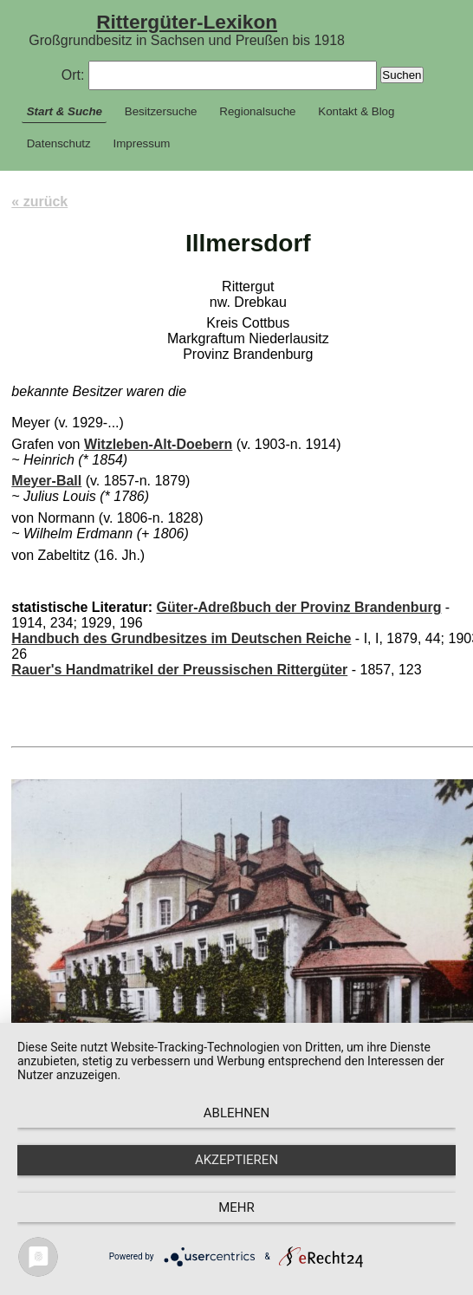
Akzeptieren (236, 1160)
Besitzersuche (161, 111)
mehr (236, 1207)
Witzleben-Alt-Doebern (158, 444)
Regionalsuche (257, 111)
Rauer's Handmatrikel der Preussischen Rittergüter (179, 669)
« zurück (39, 201)
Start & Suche (64, 111)
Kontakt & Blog (356, 111)
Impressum (142, 143)
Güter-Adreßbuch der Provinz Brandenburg (298, 607)
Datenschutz (59, 143)
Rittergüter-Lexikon (186, 21)
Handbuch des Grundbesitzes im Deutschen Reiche (181, 638)
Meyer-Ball (46, 480)
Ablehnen (236, 1113)
